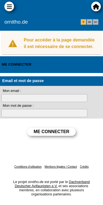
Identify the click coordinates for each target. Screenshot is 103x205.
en (95, 22)
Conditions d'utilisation (27, 166)
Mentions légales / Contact (60, 166)
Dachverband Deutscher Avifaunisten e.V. (52, 184)
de (89, 22)
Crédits (84, 166)
